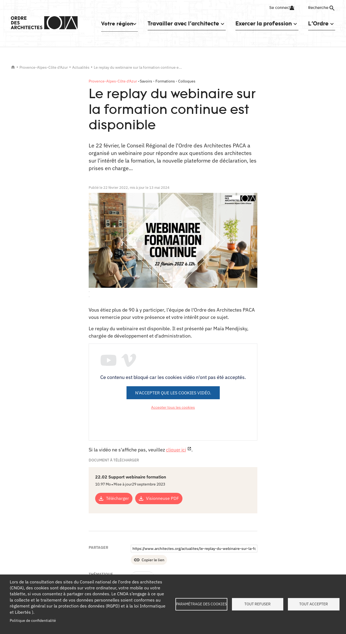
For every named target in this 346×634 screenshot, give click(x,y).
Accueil (13, 67)
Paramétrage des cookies (201, 604)
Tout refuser (257, 604)
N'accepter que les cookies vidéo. (173, 392)
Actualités (80, 67)
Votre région (114, 23)
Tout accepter (313, 604)
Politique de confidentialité (33, 620)
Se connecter (279, 8)
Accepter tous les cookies (173, 407)
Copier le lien (153, 499)
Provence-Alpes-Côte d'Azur (43, 67)
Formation (142, 517)
